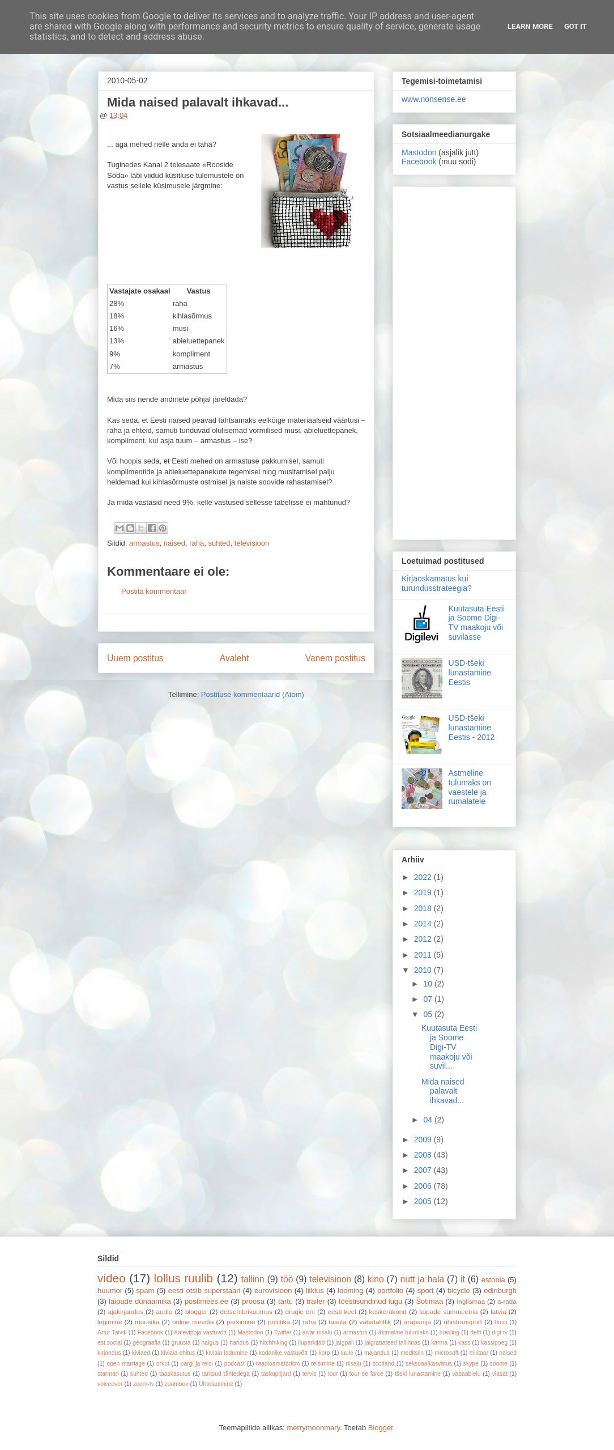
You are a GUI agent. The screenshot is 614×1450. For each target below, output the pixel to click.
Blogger (380, 1427)
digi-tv (500, 1332)
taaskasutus (174, 1374)
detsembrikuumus (246, 1311)
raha (196, 543)
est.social (109, 1343)
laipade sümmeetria (449, 1311)
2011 (424, 954)
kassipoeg (494, 1343)
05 (428, 1014)
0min (501, 1322)
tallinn (253, 1279)
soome (499, 1363)
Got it (575, 26)
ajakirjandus (125, 1311)
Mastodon (419, 152)
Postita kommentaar (154, 591)
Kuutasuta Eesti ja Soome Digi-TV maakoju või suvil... (449, 1046)
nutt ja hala (422, 1279)
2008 (424, 1154)
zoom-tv (143, 1384)
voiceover (109, 1384)
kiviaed (141, 1353)
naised (174, 543)
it (462, 1279)
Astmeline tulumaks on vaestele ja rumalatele (470, 787)
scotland (383, 1363)
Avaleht (234, 658)
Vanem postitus (335, 658)
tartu (285, 1301)
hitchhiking (273, 1343)
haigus (210, 1343)
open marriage (125, 1363)
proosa (253, 1301)
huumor (109, 1290)
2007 (424, 1170)
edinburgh (500, 1290)
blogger (196, 1311)
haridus (239, 1343)
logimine (109, 1321)
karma (439, 1343)
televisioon (251, 543)
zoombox (176, 1384)
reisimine (323, 1363)
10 (428, 983)
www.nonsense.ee (434, 99)
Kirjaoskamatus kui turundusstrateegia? (437, 583)
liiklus (315, 1290)
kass (464, 1343)
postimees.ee (206, 1301)
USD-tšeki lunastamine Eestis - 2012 (472, 727)
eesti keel (342, 1311)
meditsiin (412, 1353)
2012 (424, 938)
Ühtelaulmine (216, 1384)
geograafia (146, 1343)
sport (425, 1290)
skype (471, 1363)
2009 (424, 1139)
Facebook (419, 161)
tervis (309, 1374)
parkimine (241, 1321)
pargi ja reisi (197, 1363)
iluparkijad (311, 1343)
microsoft (446, 1353)
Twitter (283, 1332)
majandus (377, 1353)
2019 (424, 892)
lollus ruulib (184, 1278)
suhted (219, 543)
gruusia (180, 1343)
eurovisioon (273, 1290)
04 (428, 1119)
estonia (493, 1279)
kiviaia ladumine (227, 1353)
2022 (424, 877)
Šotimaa (429, 1301)
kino (376, 1279)
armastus (144, 543)
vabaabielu (466, 1374)
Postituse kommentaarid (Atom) (252, 694)
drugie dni (300, 1311)
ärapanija (417, 1321)
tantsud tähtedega (226, 1374)
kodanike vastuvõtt (283, 1353)
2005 (424, 1201)
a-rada (507, 1301)
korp (324, 1353)
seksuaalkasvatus (429, 1363)
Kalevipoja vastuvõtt (200, 1332)
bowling (449, 1332)
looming (351, 1290)
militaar (479, 1353)
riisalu (353, 1363)
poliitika (279, 1321)
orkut (162, 1363)
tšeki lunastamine (418, 1374)
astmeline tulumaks (403, 1332)
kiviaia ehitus (178, 1353)
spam (146, 1290)
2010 (424, 970)
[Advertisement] (454, 361)
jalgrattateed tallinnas (392, 1343)
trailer (315, 1301)
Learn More (530, 26)
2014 (424, 923)
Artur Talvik (112, 1332)
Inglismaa (471, 1301)
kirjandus (109, 1353)
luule (347, 1353)
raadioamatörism (278, 1363)
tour (333, 1374)
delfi (475, 1332)
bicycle (458, 1290)
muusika (147, 1321)
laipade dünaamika (140, 1301)
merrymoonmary (313, 1427)
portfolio (390, 1290)
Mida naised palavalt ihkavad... (442, 1091)
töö (287, 1279)
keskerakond (388, 1311)
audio (164, 1311)
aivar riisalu (317, 1332)
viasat (500, 1374)
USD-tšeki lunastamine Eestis (470, 672)
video (111, 1278)
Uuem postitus (135, 658)
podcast (234, 1363)
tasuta (338, 1321)
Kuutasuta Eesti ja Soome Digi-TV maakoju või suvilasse (476, 622)
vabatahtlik (375, 1321)
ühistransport (463, 1321)
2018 (424, 908)
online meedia (193, 1321)
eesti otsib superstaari (204, 1290)
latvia (498, 1311)
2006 (424, 1185)
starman (108, 1374)
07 (428, 998)
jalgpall (344, 1343)
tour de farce (366, 1374)
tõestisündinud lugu (371, 1301)
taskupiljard (276, 1374)
